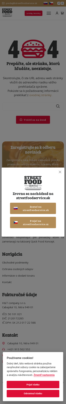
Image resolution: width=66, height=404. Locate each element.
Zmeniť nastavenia (44, 375)
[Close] (60, 172)
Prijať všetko (33, 384)
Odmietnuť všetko (33, 393)
